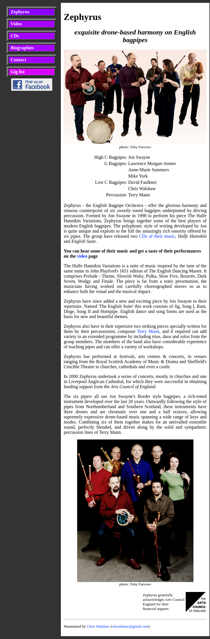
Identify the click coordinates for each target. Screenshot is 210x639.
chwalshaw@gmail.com (130, 626)
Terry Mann (148, 331)
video (82, 256)
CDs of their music (157, 236)
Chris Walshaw (98, 626)
